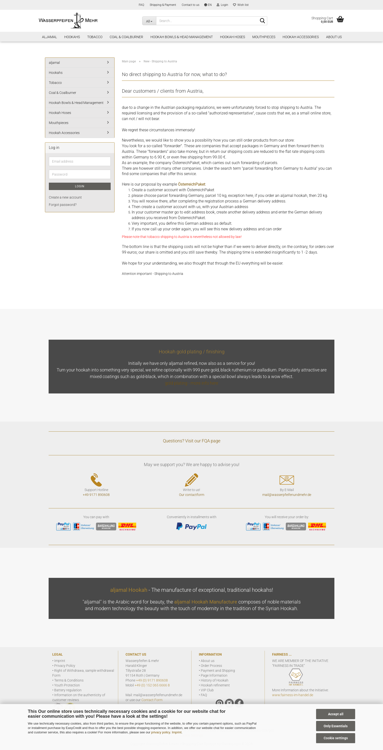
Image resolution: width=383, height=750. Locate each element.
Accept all (335, 714)
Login (80, 186)
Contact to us (190, 5)
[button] (208, 5)
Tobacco (94, 37)
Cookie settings (336, 738)
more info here (204, 383)
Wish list (241, 5)
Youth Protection (67, 685)
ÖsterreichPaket (191, 184)
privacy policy (160, 732)
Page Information (214, 675)
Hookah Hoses (232, 37)
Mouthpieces (263, 37)
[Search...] (149, 20)
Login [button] (222, 5)
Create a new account (65, 197)
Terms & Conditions (69, 680)
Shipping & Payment (162, 5)
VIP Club (207, 690)
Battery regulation (68, 690)
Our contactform (191, 495)
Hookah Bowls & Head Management (181, 37)
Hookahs (72, 37)
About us (207, 661)
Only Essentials (336, 726)
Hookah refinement (215, 685)
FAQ (141, 5)
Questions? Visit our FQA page (191, 440)
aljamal (49, 37)
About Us (334, 37)
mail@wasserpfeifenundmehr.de (286, 495)
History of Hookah (214, 680)
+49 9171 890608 (96, 495)
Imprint (176, 732)
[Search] (262, 21)
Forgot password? (62, 205)
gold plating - (178, 383)
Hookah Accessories (301, 37)
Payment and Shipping (218, 670)
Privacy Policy (64, 666)
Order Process (211, 666)
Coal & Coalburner (126, 37)
